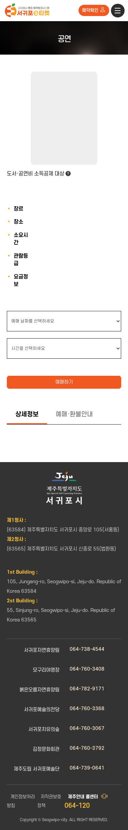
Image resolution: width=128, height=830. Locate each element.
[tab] (27, 415)
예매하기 (64, 382)
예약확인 (94, 10)
